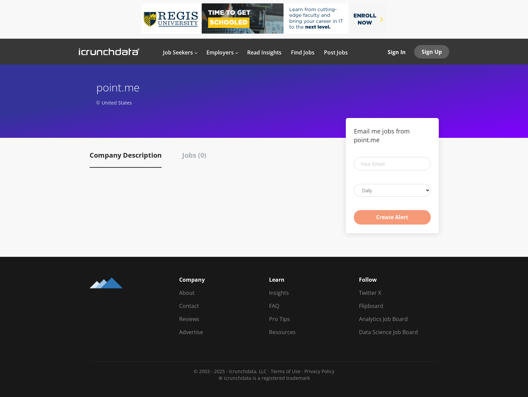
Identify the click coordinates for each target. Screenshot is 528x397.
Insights (279, 292)
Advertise (191, 332)
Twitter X (370, 292)
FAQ (274, 306)
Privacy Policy (319, 371)
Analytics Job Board (383, 319)
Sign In (397, 52)
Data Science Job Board (388, 332)
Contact (189, 306)
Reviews (189, 319)
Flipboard (371, 306)
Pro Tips (279, 319)
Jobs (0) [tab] (194, 155)
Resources (282, 332)
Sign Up (432, 51)
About (187, 292)
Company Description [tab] (126, 155)
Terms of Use (285, 371)
